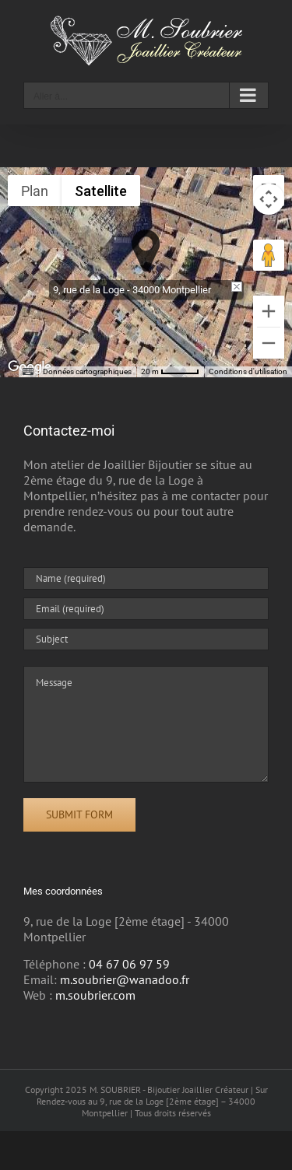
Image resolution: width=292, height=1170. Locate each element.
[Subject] (146, 639)
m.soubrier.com (95, 995)
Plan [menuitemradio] (34, 191)
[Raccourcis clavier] (28, 371)
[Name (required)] (146, 578)
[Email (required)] (146, 608)
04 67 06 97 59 (129, 964)
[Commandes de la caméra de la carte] (268, 199)
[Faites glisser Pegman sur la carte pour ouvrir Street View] (268, 255)
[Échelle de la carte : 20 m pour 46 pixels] (170, 371)
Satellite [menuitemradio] (101, 191)
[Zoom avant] (268, 311)
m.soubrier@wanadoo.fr (124, 979)
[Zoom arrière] (268, 343)
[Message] (146, 724)
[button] (146, 250)
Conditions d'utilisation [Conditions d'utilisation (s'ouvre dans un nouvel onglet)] (248, 371)
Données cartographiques (87, 371)
